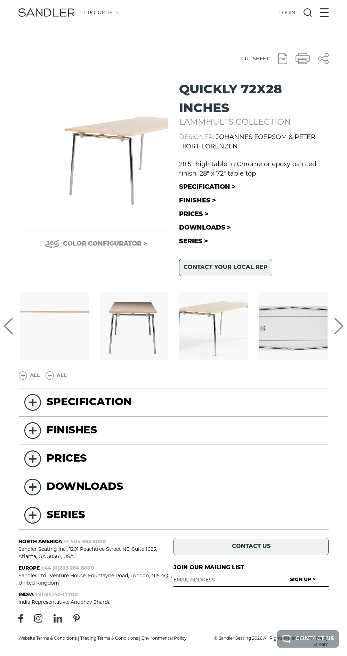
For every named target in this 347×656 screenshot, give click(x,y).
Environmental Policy (164, 638)
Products (101, 12)
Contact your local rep (226, 267)
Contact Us (308, 639)
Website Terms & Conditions (47, 638)
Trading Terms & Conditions (109, 638)
